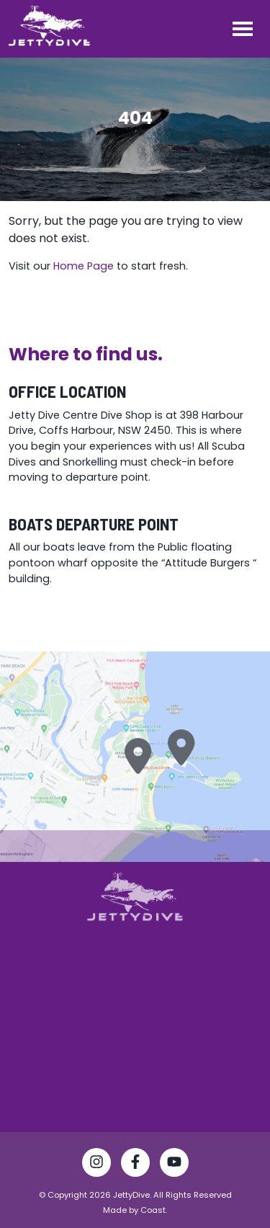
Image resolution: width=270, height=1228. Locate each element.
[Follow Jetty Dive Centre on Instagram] (96, 1164)
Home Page (83, 266)
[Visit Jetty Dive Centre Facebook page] (135, 1164)
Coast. (153, 1210)
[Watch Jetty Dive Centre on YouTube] (174, 1164)
